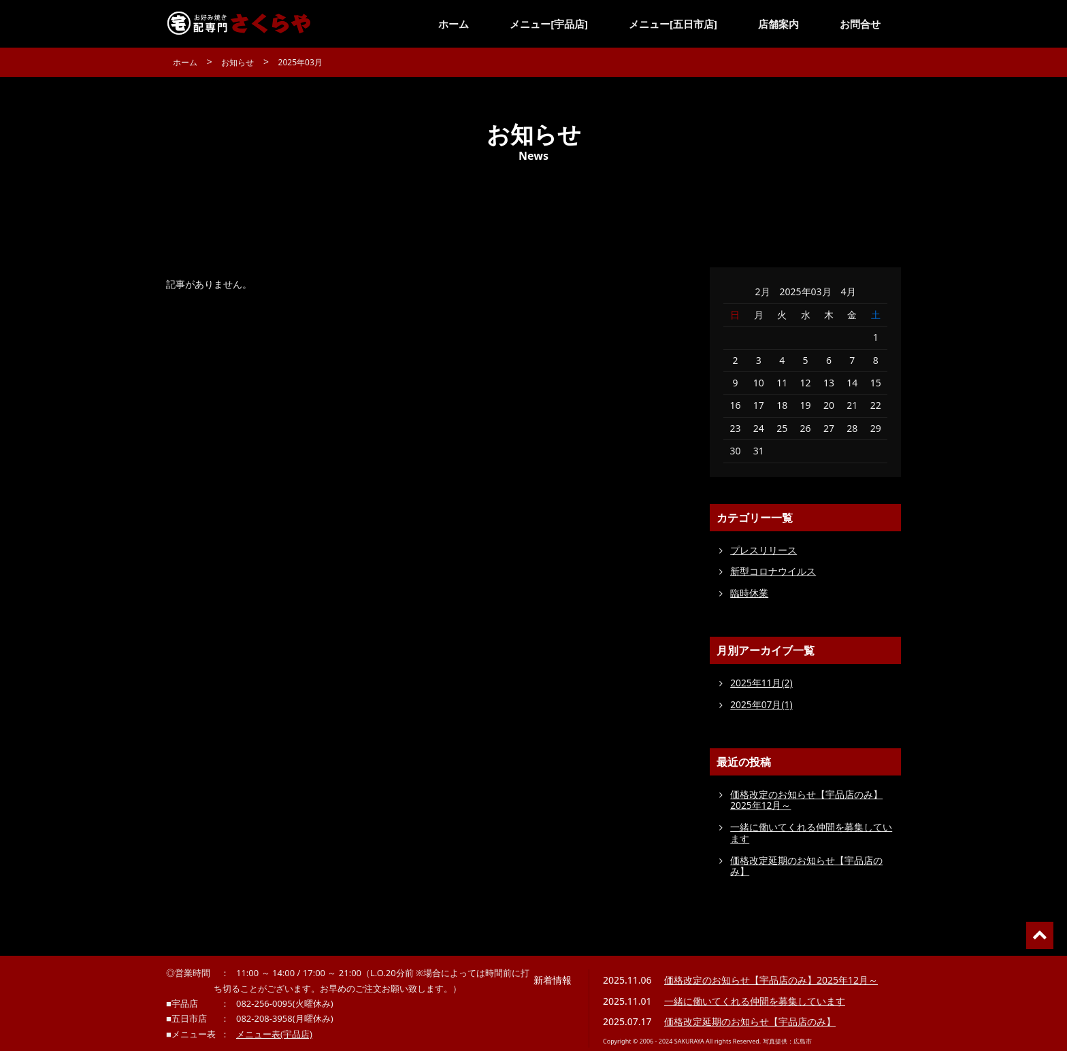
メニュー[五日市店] (673, 24)
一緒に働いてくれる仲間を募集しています (811, 832)
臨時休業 (749, 592)
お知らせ (237, 62)
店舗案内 (778, 24)
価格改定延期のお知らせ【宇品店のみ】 (806, 866)
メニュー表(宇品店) (274, 1034)
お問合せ (860, 24)
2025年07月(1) (761, 704)
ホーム (453, 24)
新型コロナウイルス (773, 571)
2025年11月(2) (761, 682)
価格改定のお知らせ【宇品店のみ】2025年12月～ (806, 800)
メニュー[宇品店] (549, 24)
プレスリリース (763, 550)
